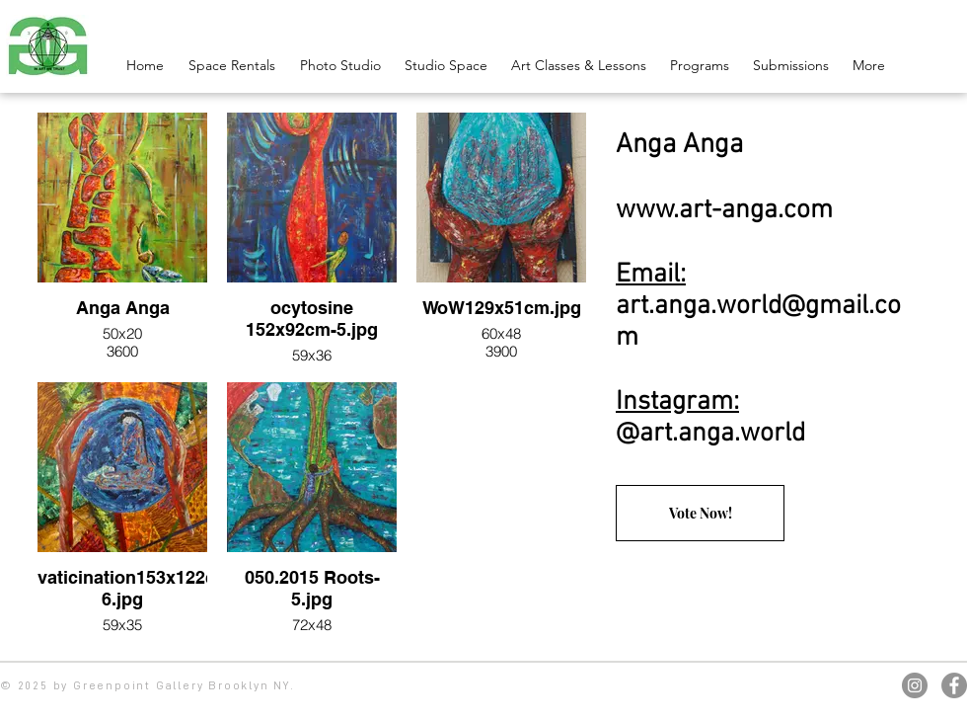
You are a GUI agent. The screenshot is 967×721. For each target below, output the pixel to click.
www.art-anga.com (724, 210)
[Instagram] (915, 685)
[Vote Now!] (700, 513)
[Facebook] (954, 685)
